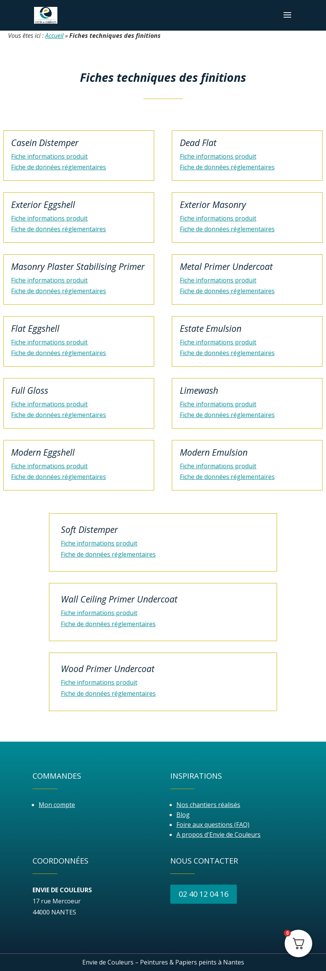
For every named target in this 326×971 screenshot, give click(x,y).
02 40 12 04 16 (203, 894)
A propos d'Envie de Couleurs (218, 834)
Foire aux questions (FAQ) (212, 824)
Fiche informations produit (49, 156)
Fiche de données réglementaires (58, 167)
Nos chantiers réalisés (208, 805)
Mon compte (57, 805)
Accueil (54, 35)
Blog (183, 814)
